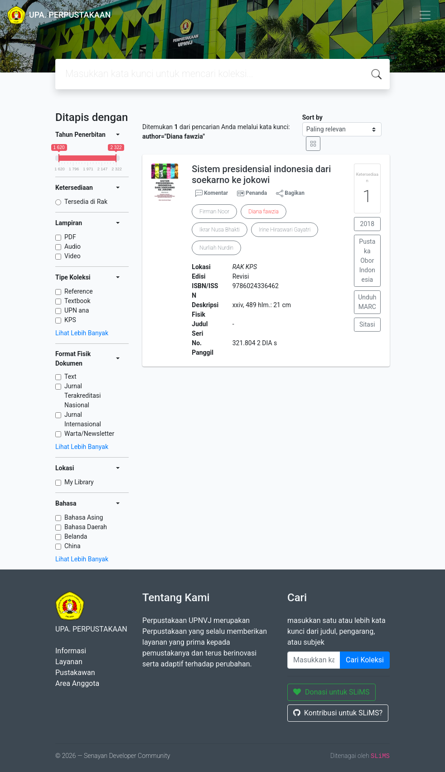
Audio (72, 246)
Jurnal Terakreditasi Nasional (82, 395)
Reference (78, 291)
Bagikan (290, 193)
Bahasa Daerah (85, 527)
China (72, 546)
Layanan (68, 661)
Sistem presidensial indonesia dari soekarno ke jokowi (261, 174)
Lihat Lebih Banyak (81, 333)
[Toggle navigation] (425, 15)
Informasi (70, 651)
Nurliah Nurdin (216, 248)
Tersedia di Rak (85, 201)
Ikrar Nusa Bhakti (219, 230)
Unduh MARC (367, 302)
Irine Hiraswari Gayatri (284, 230)
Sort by (312, 117)
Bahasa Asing (83, 517)
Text (70, 376)
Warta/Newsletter (89, 433)
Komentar (211, 193)
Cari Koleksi (365, 660)
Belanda (75, 536)
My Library (79, 482)
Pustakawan (75, 672)
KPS (70, 319)
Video (72, 256)
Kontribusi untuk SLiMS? (337, 713)
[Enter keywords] (313, 660)
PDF (70, 237)
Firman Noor (214, 211)
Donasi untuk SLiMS (331, 692)
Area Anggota (77, 683)
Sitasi (367, 324)
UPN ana (76, 310)
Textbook (77, 300)
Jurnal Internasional (82, 419)
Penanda (256, 193)
